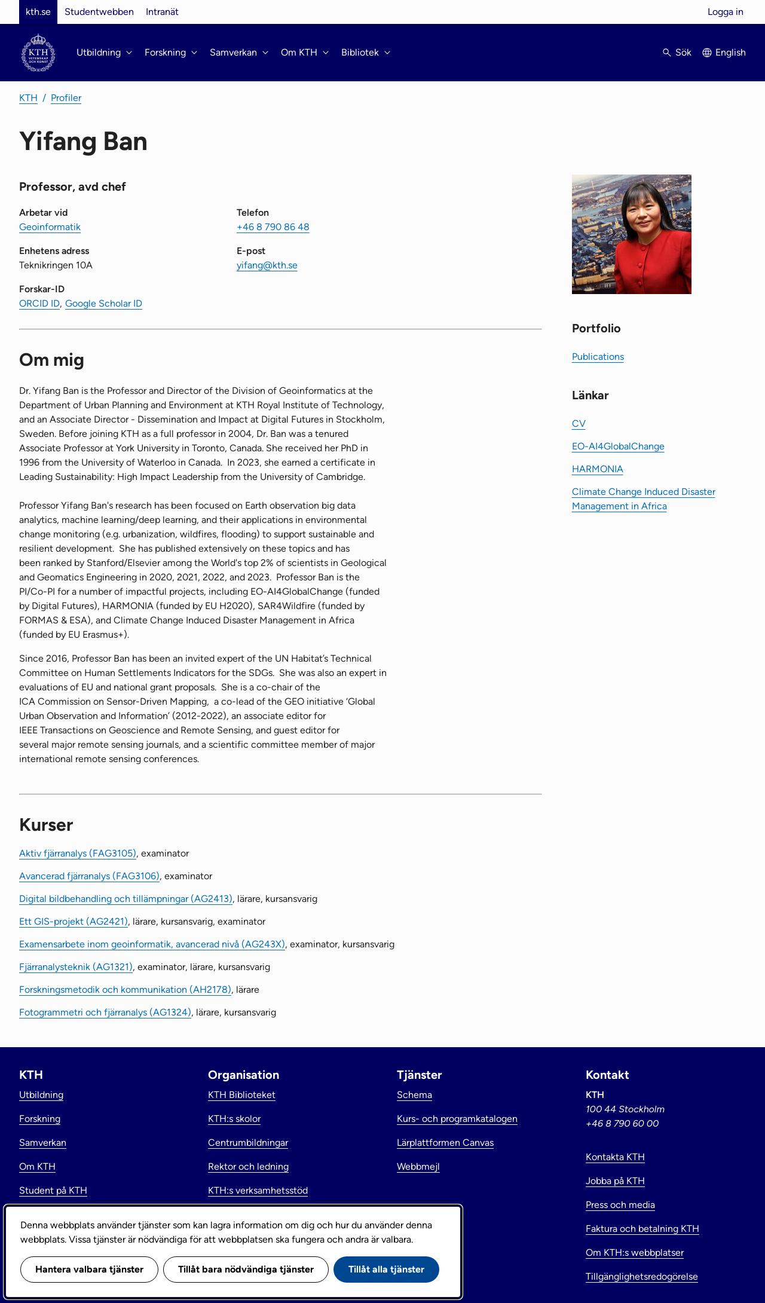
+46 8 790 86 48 (273, 227)
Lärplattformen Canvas (445, 1142)
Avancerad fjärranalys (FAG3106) (89, 876)
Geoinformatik (50, 227)
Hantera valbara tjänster (89, 1269)
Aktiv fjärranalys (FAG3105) (77, 853)
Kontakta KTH (615, 1157)
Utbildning (41, 1094)
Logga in (725, 11)
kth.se (38, 11)
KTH (28, 97)
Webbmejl (418, 1166)
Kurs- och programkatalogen (457, 1118)
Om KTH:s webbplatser (635, 1252)
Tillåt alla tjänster (386, 1269)
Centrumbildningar (248, 1142)
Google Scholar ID (103, 303)
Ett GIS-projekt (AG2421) (73, 921)
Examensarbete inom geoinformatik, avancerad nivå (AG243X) (152, 944)
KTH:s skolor (234, 1118)
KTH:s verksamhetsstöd (258, 1190)
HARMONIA (597, 469)
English (730, 52)
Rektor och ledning (248, 1166)
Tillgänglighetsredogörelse (642, 1276)
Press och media (620, 1204)
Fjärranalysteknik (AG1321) (76, 966)
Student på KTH (53, 1190)
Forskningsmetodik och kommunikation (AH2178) (125, 989)
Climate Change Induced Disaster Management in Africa (643, 499)
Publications (598, 356)
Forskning (39, 1118)
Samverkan (42, 1142)
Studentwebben (99, 11)
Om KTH (37, 1166)
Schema (414, 1094)
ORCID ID (39, 303)
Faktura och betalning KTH (642, 1228)
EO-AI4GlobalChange (618, 446)
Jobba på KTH (615, 1180)
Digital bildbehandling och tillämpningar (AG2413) (125, 898)
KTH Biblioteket (242, 1094)
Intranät (162, 11)
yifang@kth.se (267, 265)
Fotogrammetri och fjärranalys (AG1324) (105, 1012)
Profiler (66, 97)
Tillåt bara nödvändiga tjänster (246, 1269)
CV (579, 423)
